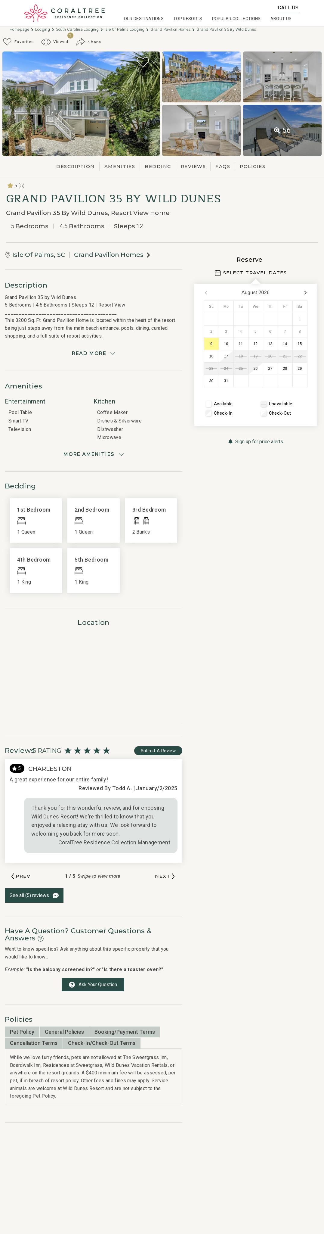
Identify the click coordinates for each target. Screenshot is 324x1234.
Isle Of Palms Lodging (127, 29)
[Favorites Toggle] (18, 42)
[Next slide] (165, 876)
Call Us (288, 8)
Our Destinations (144, 18)
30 (211, 381)
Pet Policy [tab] (22, 1032)
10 (226, 344)
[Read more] (93, 353)
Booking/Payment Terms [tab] (124, 1032)
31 (226, 381)
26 (256, 368)
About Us (281, 18)
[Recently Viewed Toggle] (55, 42)
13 (270, 344)
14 (285, 344)
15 (300, 344)
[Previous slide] (20, 876)
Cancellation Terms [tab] (33, 1043)
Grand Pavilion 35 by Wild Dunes (226, 29)
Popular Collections (236, 18)
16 (211, 356)
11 (241, 344)
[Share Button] (88, 42)
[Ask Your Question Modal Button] (93, 984)
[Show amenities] (93, 454)
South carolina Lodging (79, 29)
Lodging (45, 29)
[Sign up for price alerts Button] (255, 442)
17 (226, 356)
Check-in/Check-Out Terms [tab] (101, 1043)
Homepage (22, 29)
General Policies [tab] (64, 1032)
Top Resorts (187, 18)
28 (285, 368)
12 (256, 344)
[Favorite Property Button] (143, 62)
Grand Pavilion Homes (172, 29)
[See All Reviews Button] (34, 895)
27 (270, 368)
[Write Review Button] (158, 751)
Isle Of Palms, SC (38, 254)
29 (300, 368)
